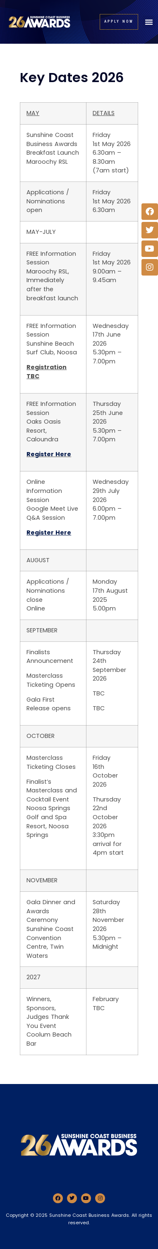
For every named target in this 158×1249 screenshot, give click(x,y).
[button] (149, 22)
